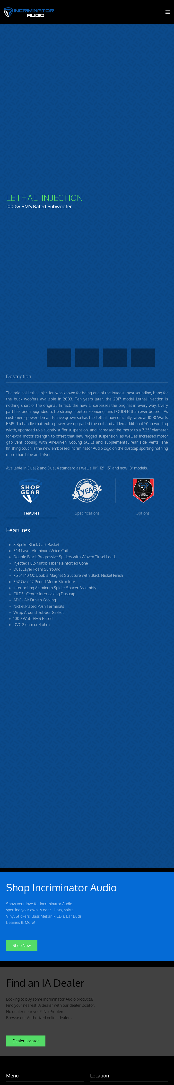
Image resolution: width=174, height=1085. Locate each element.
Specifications (87, 513)
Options (142, 513)
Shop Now (22, 944)
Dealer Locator (26, 1040)
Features (31, 513)
